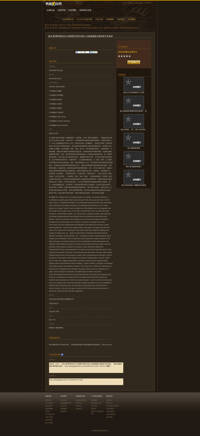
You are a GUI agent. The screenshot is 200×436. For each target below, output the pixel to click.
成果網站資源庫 (81, 400)
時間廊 (93, 409)
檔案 (69, 25)
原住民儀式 (49, 420)
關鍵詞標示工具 (96, 403)
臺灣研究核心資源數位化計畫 (93, 28)
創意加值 (79, 409)
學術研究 (79, 406)
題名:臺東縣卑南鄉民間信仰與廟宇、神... (134, 111)
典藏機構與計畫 (65, 28)
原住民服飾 (49, 423)
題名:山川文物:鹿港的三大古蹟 (133, 92)
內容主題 (99, 19)
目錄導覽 (61, 10)
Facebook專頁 (138, 3)
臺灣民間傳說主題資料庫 (82, 25)
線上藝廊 (94, 406)
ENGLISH (147, 3)
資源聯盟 (131, 19)
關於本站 (109, 403)
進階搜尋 (121, 19)
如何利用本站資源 (112, 406)
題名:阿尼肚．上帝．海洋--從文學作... (134, 129)
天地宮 (47, 411)
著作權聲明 (110, 409)
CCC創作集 (49, 403)
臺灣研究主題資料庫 (112, 28)
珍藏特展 (51, 10)
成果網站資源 (85, 10)
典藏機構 (110, 19)
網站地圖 (109, 417)
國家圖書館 (77, 28)
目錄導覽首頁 (68, 19)
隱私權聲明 (110, 411)
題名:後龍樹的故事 (133, 148)
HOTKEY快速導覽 (84, 19)
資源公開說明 (111, 414)
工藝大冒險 (49, 417)
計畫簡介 (109, 400)
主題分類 (63, 406)
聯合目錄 (63, 400)
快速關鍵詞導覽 (65, 403)
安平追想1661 (50, 414)
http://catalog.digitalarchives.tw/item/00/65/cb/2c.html (86, 381)
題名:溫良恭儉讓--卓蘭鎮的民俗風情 (134, 185)
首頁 (124, 3)
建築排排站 (49, 406)
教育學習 (79, 403)
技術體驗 (72, 10)
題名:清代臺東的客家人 (134, 167)
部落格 (129, 3)
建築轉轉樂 (49, 409)
